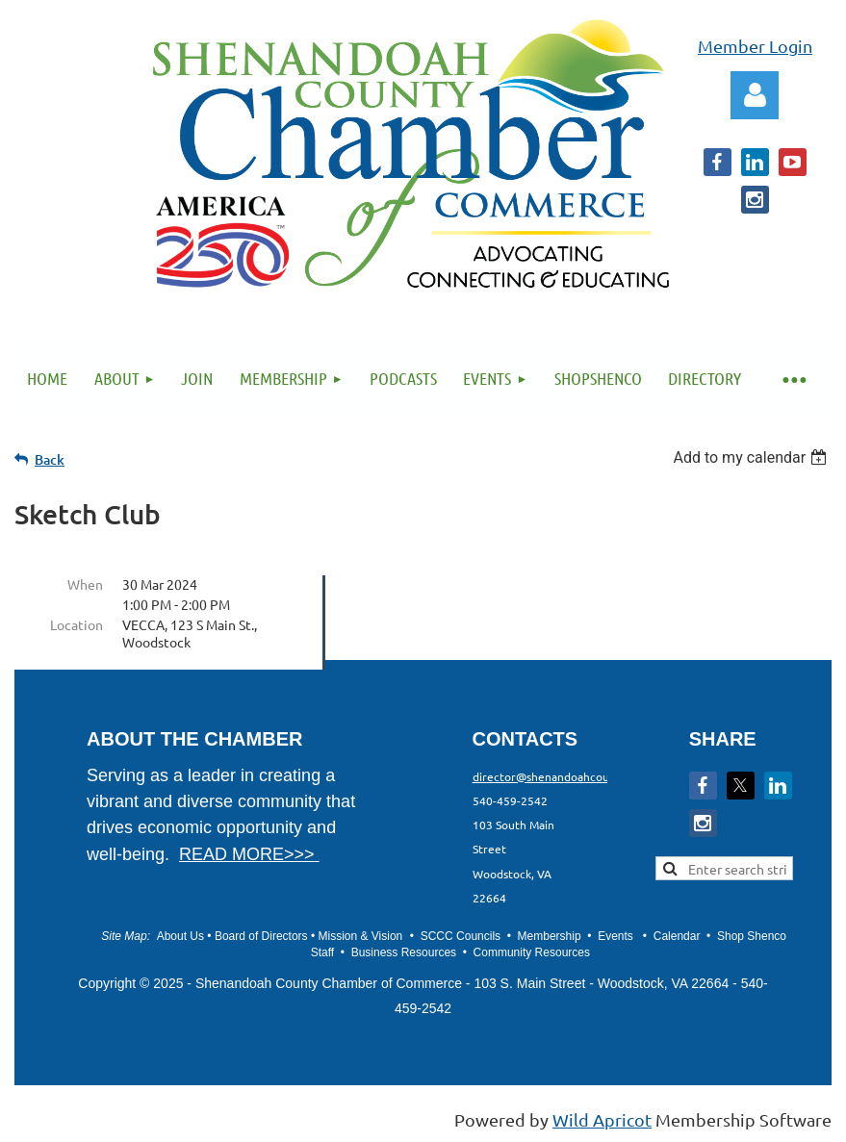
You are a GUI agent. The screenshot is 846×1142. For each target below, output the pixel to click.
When (85, 584)
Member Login (755, 46)
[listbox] (752, 457)
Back (49, 459)
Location (76, 624)
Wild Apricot (602, 1119)
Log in (755, 95)
